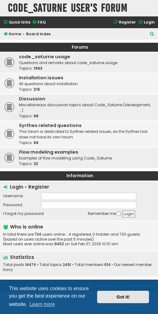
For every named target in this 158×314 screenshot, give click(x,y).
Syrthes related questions (50, 125)
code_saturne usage (44, 57)
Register (38, 187)
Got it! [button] (123, 296)
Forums (80, 47)
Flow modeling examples (48, 152)
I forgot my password (23, 213)
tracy (8, 269)
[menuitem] (39, 22)
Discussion (32, 99)
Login (16, 187)
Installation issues (41, 78)
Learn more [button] (42, 304)
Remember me (104, 213)
